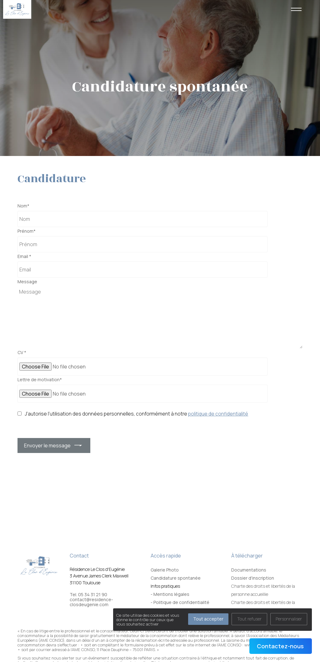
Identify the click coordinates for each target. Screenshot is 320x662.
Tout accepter (208, 619)
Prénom (27, 231)
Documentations (248, 570)
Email (24, 256)
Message (27, 282)
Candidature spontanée (176, 578)
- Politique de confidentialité (180, 602)
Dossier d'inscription (252, 578)
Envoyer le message (47, 445)
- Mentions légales (170, 594)
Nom (23, 206)
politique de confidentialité (218, 414)
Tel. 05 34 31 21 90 (88, 594)
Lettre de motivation (40, 380)
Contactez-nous (280, 646)
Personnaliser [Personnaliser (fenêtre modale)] (289, 619)
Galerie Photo (165, 570)
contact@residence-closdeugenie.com (91, 602)
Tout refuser (249, 619)
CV (22, 352)
